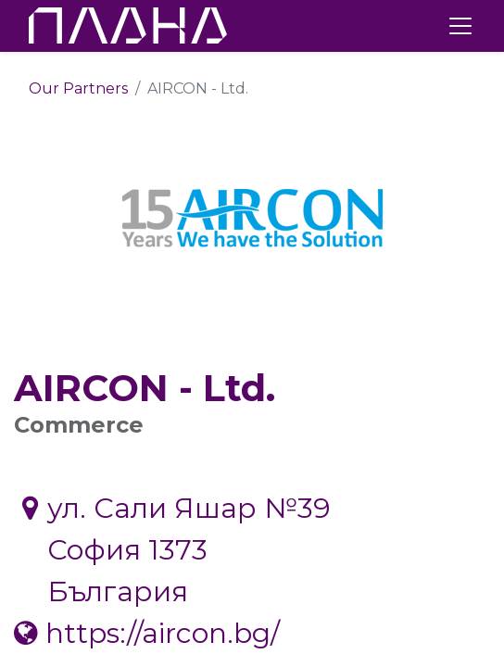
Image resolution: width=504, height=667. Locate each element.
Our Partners (78, 88)
